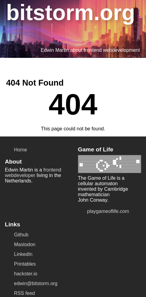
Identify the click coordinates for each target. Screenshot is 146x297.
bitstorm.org (63, 11)
